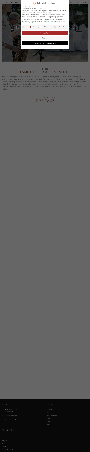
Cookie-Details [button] (38, 47)
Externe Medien (62, 27)
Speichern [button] (45, 38)
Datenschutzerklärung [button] (46, 47)
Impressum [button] (52, 47)
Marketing (52, 27)
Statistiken (43, 27)
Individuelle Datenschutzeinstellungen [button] (45, 43)
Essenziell (25, 27)
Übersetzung (34, 27)
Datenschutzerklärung (49, 21)
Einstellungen (32, 23)
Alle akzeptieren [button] (45, 33)
